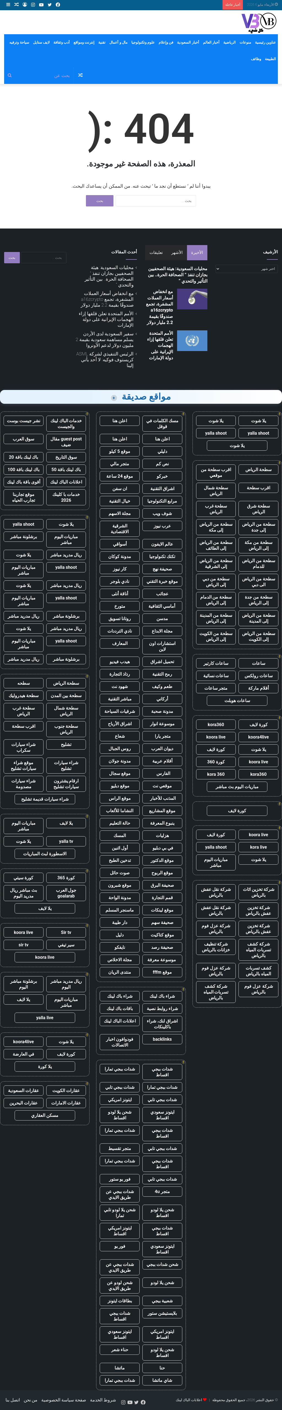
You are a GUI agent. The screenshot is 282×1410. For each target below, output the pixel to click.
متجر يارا (162, 736)
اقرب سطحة (258, 487)
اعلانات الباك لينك (120, 1021)
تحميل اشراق (162, 661)
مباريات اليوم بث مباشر (237, 786)
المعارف (120, 643)
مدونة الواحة (120, 897)
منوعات (245, 42)
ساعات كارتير (216, 663)
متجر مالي (119, 463)
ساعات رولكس (259, 675)
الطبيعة (270, 59)
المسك (119, 835)
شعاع (120, 736)
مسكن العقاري (44, 1115)
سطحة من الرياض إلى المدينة (258, 618)
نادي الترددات (119, 631)
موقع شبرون (119, 885)
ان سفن (119, 488)
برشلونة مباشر (23, 536)
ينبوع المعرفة (162, 823)
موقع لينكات (162, 910)
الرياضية (229, 42)
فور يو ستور (120, 1179)
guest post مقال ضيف (66, 441)
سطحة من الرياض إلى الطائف (215, 545)
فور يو (119, 1246)
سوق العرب (23, 439)
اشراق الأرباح (120, 723)
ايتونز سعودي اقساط (162, 1114)
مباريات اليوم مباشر (216, 862)
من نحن (31, 1400)
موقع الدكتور (162, 860)
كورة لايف (259, 724)
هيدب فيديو (120, 661)
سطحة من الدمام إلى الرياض (216, 600)
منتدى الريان (119, 972)
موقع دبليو (119, 785)
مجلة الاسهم (120, 513)
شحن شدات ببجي (162, 1264)
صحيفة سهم (162, 922)
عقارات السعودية (23, 1090)
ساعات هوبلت (237, 700)
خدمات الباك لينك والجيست (66, 423)
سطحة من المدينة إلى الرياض (216, 618)
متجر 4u (162, 1191)
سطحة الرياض (258, 469)
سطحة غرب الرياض (216, 508)
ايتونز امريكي (120, 1099)
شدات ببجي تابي (119, 1087)
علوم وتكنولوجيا (143, 42)
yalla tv (66, 841)
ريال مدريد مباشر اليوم (66, 984)
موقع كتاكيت (162, 935)
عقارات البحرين (23, 1103)
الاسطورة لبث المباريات (44, 853)
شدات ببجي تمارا (120, 1069)
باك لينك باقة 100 (23, 469)
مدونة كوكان (119, 556)
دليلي (162, 451)
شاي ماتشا (162, 1380)
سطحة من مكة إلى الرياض (258, 545)
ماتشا (120, 1368)
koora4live (258, 737)
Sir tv (66, 932)
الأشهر (177, 252)
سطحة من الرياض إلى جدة (258, 527)
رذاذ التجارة (119, 674)
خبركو (162, 476)
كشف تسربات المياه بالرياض (259, 970)
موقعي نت (162, 785)
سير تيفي (66, 944)
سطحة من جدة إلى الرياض (258, 600)
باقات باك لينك (120, 1008)
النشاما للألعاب (119, 810)
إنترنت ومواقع (84, 42)
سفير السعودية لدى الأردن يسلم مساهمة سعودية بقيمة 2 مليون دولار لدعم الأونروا (105, 339)
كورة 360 (216, 761)
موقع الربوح (162, 872)
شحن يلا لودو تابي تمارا (119, 1212)
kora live (258, 847)
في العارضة (23, 1054)
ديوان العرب (162, 748)
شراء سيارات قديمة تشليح (45, 799)
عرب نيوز (162, 526)
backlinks (162, 1039)
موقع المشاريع (162, 810)
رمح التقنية (162, 674)
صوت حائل (120, 872)
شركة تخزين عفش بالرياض (258, 910)
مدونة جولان (120, 761)
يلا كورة (45, 1066)
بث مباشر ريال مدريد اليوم (23, 893)
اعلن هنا (119, 420)
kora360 (216, 724)
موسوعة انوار (162, 723)
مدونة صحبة (162, 711)
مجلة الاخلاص (119, 959)
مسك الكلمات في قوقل (162, 423)
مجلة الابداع (162, 631)
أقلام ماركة (258, 688)
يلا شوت (258, 420)
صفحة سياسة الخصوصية (63, 1400)
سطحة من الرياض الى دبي (258, 581)
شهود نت (120, 686)
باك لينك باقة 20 (23, 457)
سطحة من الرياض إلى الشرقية (215, 563)
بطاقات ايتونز (120, 1300)
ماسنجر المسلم (119, 910)
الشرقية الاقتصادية (120, 528)
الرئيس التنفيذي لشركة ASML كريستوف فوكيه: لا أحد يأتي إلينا (105, 359)
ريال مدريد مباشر (66, 554)
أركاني (162, 699)
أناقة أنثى (120, 593)
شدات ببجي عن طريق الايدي (120, 1194)
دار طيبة (119, 922)
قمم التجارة (162, 897)
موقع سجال (120, 773)
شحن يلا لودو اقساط (119, 1114)
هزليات (162, 835)
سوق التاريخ (66, 457)
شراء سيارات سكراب (23, 747)
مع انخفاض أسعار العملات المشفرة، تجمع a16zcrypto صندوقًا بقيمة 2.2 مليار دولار (107, 299)
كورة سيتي (23, 877)
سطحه (23, 683)
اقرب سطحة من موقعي (216, 472)
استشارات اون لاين (162, 646)
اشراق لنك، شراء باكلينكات (162, 1023)
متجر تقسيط (119, 1148)
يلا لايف (66, 823)
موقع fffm (162, 972)
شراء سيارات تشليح (66, 765)
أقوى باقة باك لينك (23, 482)
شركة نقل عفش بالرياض (216, 892)
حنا (162, 1368)
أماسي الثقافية (162, 606)
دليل (120, 935)
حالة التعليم (119, 823)
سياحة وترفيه (19, 42)
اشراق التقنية (162, 488)
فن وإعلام (166, 42)
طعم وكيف (162, 686)
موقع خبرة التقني (162, 581)
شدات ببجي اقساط (162, 1071)
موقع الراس (120, 798)
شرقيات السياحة (119, 711)
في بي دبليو (162, 848)
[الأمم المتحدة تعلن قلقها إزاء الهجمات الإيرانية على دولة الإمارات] (192, 340)
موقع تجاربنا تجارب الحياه (23, 497)
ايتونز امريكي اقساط (120, 1230)
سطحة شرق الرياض (258, 508)
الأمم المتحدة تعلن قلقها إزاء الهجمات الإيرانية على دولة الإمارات (160, 346)
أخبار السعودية (188, 42)
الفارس (162, 773)
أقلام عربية (162, 761)
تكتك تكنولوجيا (162, 556)
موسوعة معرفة (162, 959)
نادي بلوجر (119, 581)
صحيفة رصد (162, 947)
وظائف (256, 59)
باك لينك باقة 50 (66, 469)
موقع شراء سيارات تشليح (23, 765)
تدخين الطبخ (120, 860)
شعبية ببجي (162, 1300)
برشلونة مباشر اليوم (23, 984)
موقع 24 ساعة (119, 476)
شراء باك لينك (162, 996)
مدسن (162, 618)
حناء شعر (119, 1349)
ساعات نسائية (216, 675)
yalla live (44, 1017)
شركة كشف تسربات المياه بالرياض (258, 949)
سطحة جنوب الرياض (66, 729)
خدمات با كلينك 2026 (66, 497)
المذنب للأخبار (162, 798)
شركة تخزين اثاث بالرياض (258, 892)
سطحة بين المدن (66, 695)
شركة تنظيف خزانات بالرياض (216, 946)
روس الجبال (120, 748)
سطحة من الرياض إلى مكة (215, 527)
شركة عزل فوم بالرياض (216, 928)
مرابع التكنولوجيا (162, 501)
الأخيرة (197, 252)
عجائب (162, 593)
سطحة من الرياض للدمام (258, 563)
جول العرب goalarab (66, 893)
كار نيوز (120, 569)
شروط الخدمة (103, 1400)
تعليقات (156, 252)
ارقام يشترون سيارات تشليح (66, 783)
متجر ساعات (216, 688)
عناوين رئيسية (265, 42)
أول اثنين (120, 848)
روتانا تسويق (120, 618)
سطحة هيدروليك (24, 695)
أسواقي (120, 544)
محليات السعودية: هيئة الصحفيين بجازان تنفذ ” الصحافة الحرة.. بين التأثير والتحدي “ (177, 275)
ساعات (258, 663)
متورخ (119, 606)
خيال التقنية (119, 501)
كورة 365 (66, 877)
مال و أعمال (118, 42)
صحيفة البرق (162, 885)
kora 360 (215, 774)
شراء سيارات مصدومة (23, 783)
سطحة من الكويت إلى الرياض (215, 636)
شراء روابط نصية (162, 1008)
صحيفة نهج (162, 569)
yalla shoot (258, 433)
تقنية (101, 42)
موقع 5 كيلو (119, 451)
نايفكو (120, 947)
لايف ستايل (41, 42)
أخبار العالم (211, 42)
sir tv (23, 944)
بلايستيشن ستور (162, 1313)
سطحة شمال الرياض (216, 490)
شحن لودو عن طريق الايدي (119, 1285)
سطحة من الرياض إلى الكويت (258, 636)
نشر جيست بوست (23, 420)
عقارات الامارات (66, 1103)
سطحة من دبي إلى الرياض (215, 581)
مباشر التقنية (120, 699)
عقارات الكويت (66, 1090)
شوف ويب (162, 513)
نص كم (162, 463)
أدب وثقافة (61, 42)
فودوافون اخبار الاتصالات (119, 1042)
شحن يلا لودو (162, 1282)
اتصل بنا (13, 1400)
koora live (216, 737)
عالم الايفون (162, 544)
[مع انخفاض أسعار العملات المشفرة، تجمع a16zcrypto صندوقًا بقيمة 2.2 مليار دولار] (192, 299)
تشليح (66, 744)
